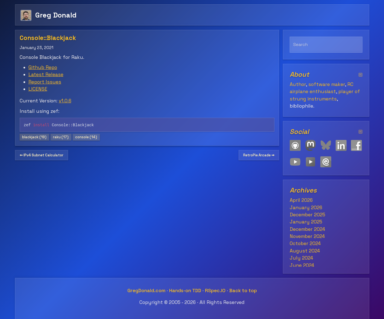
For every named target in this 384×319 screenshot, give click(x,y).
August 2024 (305, 251)
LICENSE (37, 89)
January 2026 (306, 208)
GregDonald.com (146, 291)
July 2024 (301, 258)
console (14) (86, 137)
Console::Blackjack (48, 38)
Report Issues (44, 82)
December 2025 (307, 215)
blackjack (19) (34, 137)
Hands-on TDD (185, 291)
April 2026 (301, 200)
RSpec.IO (215, 291)
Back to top (243, 291)
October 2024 (305, 243)
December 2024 (307, 229)
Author (298, 84)
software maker (326, 84)
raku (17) (61, 137)
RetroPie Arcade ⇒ (258, 155)
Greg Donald (56, 15)
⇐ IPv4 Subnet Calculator (41, 155)
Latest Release (45, 74)
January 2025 (306, 222)
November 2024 (307, 236)
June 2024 (302, 265)
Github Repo (42, 67)
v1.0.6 (65, 101)
